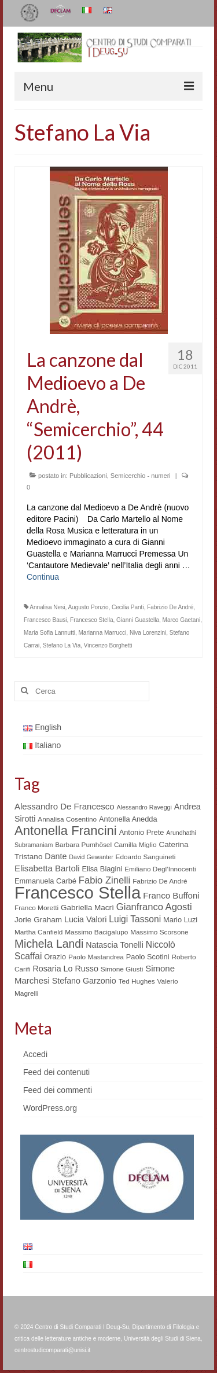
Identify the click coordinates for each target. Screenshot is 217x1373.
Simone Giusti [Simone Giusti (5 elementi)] (122, 969)
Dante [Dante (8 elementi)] (56, 856)
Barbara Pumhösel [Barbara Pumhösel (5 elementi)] (83, 845)
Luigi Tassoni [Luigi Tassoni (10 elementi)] (135, 919)
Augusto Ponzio (88, 607)
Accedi (35, 1054)
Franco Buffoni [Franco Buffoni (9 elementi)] (171, 895)
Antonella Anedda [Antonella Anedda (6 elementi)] (128, 819)
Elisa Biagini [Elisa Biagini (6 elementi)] (102, 868)
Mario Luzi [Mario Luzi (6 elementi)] (180, 919)
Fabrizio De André (170, 607)
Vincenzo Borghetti (108, 645)
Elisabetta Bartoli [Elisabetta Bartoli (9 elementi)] (47, 868)
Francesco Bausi (45, 620)
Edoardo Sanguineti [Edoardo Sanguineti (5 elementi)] (146, 857)
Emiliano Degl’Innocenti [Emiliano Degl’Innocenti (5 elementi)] (160, 869)
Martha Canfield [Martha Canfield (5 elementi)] (38, 932)
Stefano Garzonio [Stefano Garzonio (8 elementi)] (84, 980)
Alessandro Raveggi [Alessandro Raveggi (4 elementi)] (143, 807)
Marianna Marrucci (103, 633)
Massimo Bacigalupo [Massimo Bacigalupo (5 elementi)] (96, 932)
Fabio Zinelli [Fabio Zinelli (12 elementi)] (104, 880)
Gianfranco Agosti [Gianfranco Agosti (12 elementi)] (154, 906)
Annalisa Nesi (47, 607)
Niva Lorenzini (148, 633)
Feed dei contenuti (56, 1072)
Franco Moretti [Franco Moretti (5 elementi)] (36, 908)
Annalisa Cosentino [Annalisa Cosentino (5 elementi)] (67, 819)
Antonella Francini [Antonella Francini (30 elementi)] (65, 830)
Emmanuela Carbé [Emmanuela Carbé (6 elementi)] (45, 881)
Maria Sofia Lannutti (49, 633)
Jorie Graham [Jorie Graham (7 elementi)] (38, 919)
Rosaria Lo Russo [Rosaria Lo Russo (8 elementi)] (65, 968)
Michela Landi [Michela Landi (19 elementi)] (48, 943)
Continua (43, 576)
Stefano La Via (61, 645)
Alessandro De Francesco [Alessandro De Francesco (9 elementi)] (64, 806)
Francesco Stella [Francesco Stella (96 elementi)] (77, 892)
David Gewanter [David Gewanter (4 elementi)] (91, 856)
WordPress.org (50, 1108)
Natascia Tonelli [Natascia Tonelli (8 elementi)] (115, 944)
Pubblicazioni (88, 475)
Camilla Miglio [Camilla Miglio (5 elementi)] (135, 845)
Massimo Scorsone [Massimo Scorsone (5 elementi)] (159, 932)
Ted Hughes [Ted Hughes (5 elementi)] (137, 981)
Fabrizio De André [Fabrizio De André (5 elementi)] (160, 881)
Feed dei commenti (57, 1090)
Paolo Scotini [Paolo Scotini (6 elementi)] (148, 956)
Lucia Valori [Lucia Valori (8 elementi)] (85, 919)
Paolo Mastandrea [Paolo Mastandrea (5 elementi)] (96, 957)
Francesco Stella (91, 620)
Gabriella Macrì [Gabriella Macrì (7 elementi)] (87, 907)
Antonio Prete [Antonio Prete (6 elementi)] (141, 832)
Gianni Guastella (137, 620)
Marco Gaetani (182, 620)
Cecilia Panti (128, 607)
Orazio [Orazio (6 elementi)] (55, 956)
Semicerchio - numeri (141, 475)
